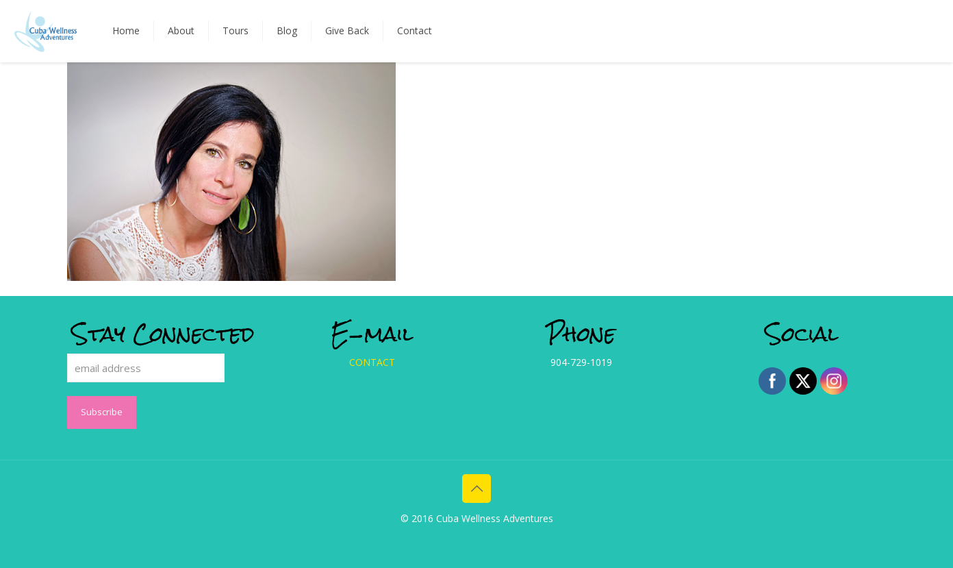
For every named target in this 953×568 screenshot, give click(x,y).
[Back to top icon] (476, 488)
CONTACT (372, 362)
